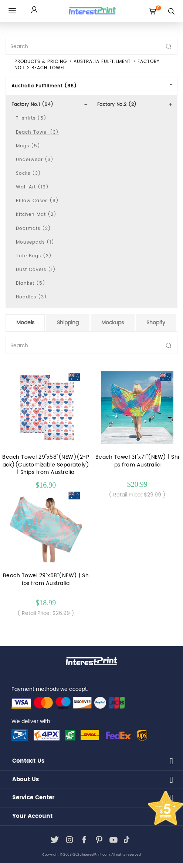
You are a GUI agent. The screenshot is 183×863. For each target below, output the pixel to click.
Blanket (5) (30, 283)
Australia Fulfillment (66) (44, 86)
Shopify (155, 322)
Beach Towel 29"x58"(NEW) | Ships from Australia (46, 579)
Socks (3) (28, 173)
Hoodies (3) (31, 297)
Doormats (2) (33, 228)
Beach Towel (48, 67)
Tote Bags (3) (34, 256)
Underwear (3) (35, 159)
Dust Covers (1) (36, 269)
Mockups (112, 322)
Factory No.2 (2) (117, 104)
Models (25, 322)
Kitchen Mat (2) (36, 214)
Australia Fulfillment (102, 61)
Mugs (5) (28, 146)
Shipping (68, 322)
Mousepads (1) (35, 242)
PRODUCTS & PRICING (40, 61)
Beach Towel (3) (37, 132)
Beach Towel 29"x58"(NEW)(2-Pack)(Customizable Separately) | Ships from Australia (45, 465)
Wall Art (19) (32, 187)
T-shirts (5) (31, 118)
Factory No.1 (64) (32, 104)
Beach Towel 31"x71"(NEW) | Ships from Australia (137, 461)
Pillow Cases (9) (37, 200)
